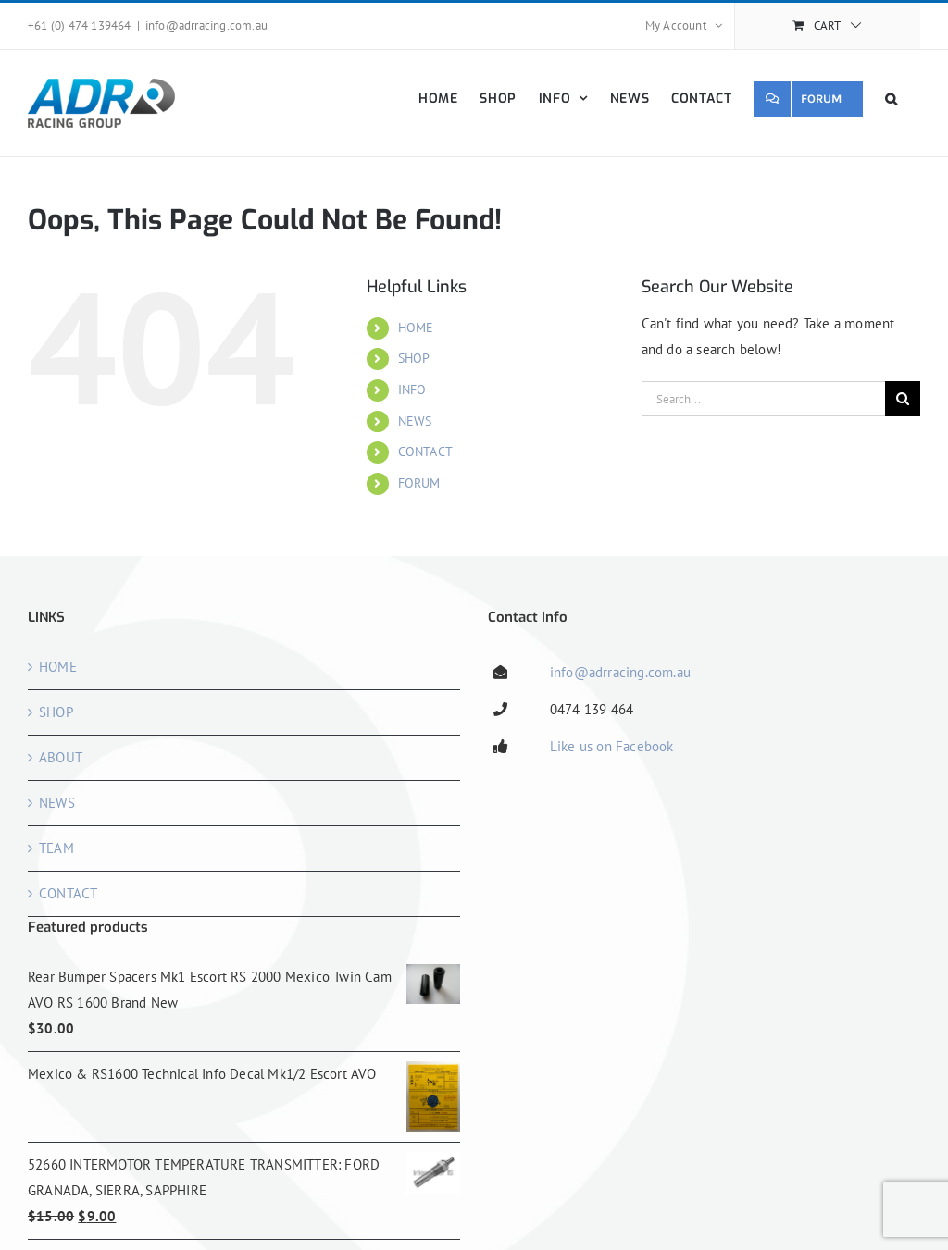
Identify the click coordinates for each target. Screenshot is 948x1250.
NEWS (415, 421)
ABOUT (60, 757)
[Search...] (763, 398)
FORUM (419, 483)
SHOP (414, 358)
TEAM (56, 848)
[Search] (902, 398)
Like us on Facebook (612, 746)
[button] (891, 98)
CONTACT (425, 451)
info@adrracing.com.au (206, 25)
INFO (412, 389)
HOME (416, 327)
